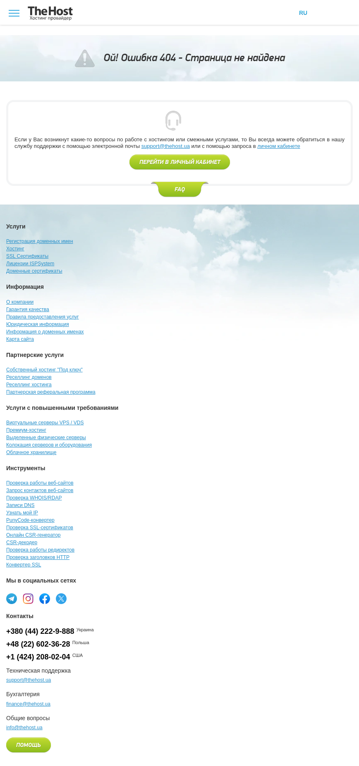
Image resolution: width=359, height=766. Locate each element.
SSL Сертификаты (27, 256)
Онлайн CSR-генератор (33, 535)
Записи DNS (20, 505)
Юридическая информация (37, 324)
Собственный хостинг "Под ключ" (44, 370)
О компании (20, 302)
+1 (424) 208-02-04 (38, 657)
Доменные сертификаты (34, 271)
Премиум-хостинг (26, 430)
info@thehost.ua (24, 727)
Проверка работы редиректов (40, 550)
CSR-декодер (21, 542)
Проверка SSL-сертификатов (39, 527)
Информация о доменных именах (45, 332)
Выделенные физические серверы (46, 437)
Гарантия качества (27, 309)
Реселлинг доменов (29, 377)
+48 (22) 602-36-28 (38, 644)
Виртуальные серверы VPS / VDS (45, 423)
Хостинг (15, 249)
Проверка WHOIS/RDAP (34, 498)
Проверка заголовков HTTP (37, 557)
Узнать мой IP (22, 513)
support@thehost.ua (165, 146)
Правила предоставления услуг (42, 317)
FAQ (180, 189)
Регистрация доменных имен (39, 241)
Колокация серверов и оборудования (49, 445)
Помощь (28, 745)
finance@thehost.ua (28, 704)
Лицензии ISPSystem (30, 263)
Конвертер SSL (23, 565)
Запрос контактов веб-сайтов (39, 490)
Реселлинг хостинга (29, 385)
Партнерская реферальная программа (51, 392)
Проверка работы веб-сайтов (40, 483)
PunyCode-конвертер (30, 520)
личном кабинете (278, 146)
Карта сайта (20, 339)
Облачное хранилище (31, 452)
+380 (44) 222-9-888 (40, 631)
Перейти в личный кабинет (179, 162)
